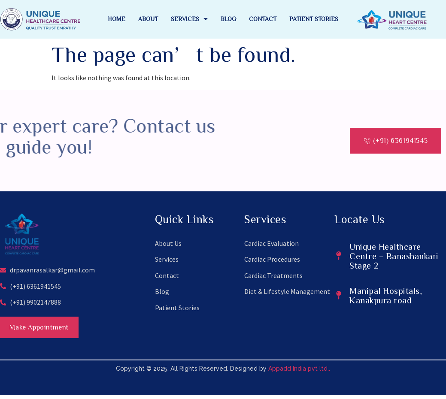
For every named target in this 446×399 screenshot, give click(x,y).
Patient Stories (313, 19)
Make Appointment (48, 329)
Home (116, 19)
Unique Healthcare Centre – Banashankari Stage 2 (394, 255)
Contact (262, 19)
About (148, 19)
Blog (228, 19)
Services (189, 19)
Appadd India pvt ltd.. (299, 372)
